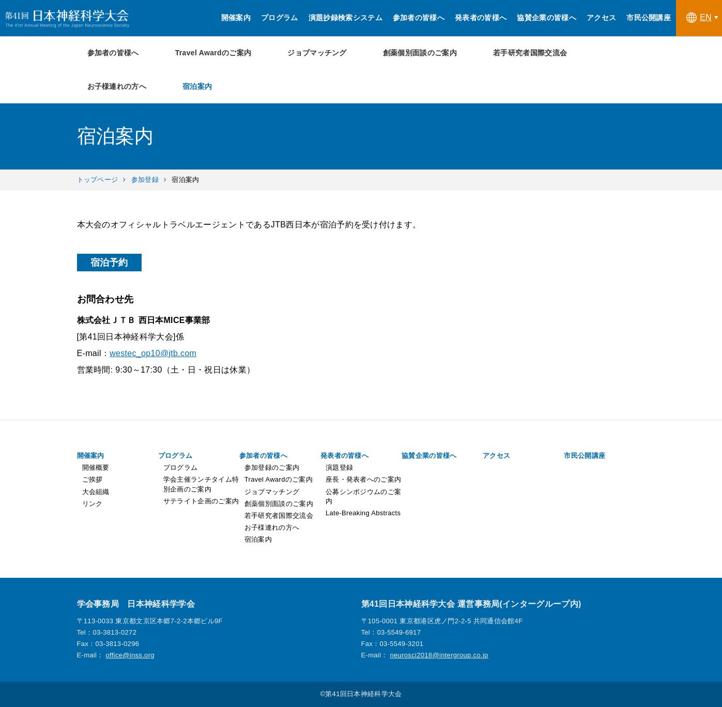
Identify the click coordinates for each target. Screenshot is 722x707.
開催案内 (236, 17)
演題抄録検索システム (345, 17)
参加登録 (145, 179)
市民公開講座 (648, 17)
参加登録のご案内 (272, 467)
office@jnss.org (130, 655)
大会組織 (96, 492)
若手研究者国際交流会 (530, 53)
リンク (92, 504)
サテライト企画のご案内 (201, 501)
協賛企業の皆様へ (546, 17)
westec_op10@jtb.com (153, 353)
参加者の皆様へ (418, 17)
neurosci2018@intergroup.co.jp (439, 655)
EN (699, 17)
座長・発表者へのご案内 (364, 479)
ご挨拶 (92, 479)
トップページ (97, 179)
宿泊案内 (197, 86)
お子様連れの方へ (117, 86)
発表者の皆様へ (480, 17)
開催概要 (96, 467)
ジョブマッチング (317, 53)
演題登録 (339, 467)
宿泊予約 (109, 262)
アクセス (601, 17)
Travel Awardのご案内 (213, 53)
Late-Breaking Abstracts (363, 513)
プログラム (279, 17)
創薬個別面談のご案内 (420, 53)
